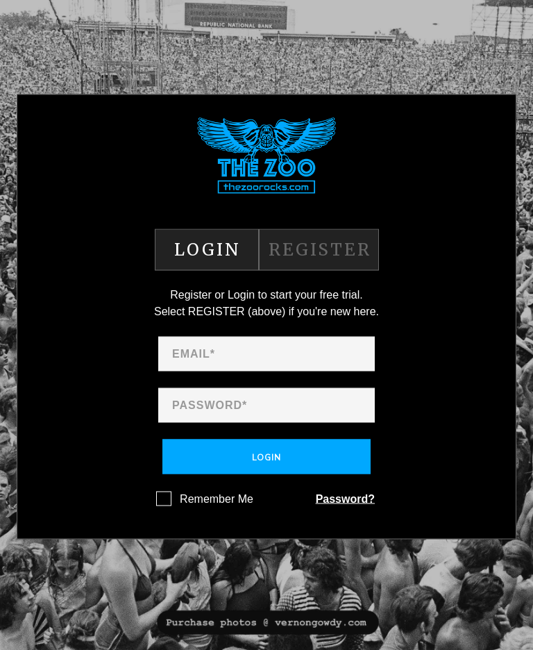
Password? (345, 499)
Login (266, 457)
